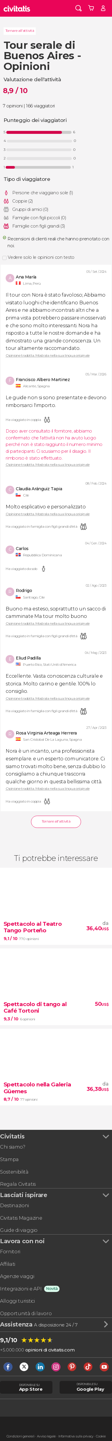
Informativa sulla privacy (76, 1436)
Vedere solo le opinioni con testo (41, 257)
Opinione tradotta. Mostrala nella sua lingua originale (48, 356)
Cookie (100, 1436)
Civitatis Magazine (21, 1218)
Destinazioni (14, 1205)
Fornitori (10, 1251)
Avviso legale (46, 1436)
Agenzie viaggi (17, 1276)
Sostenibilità (14, 1172)
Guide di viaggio (19, 1230)
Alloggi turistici (17, 1301)
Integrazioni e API (20, 1289)
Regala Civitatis (18, 1184)
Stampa (9, 1159)
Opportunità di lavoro (26, 1313)
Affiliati (7, 1264)
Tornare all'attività (19, 31)
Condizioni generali (21, 1436)
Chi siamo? (12, 1147)
